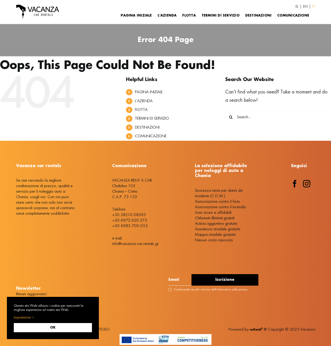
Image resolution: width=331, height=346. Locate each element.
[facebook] (294, 183)
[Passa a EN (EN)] (305, 7)
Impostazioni (24, 317)
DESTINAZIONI (147, 127)
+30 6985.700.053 (130, 226)
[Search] (231, 117)
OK (53, 327)
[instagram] (306, 183)
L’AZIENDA (144, 101)
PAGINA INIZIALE (149, 92)
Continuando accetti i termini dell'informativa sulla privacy (207, 289)
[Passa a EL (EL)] (297, 7)
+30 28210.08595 (129, 215)
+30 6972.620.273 (129, 220)
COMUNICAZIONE (151, 136)
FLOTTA (141, 110)
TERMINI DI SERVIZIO (152, 118)
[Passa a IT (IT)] (313, 7)
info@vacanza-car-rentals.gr (135, 244)
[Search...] (278, 117)
